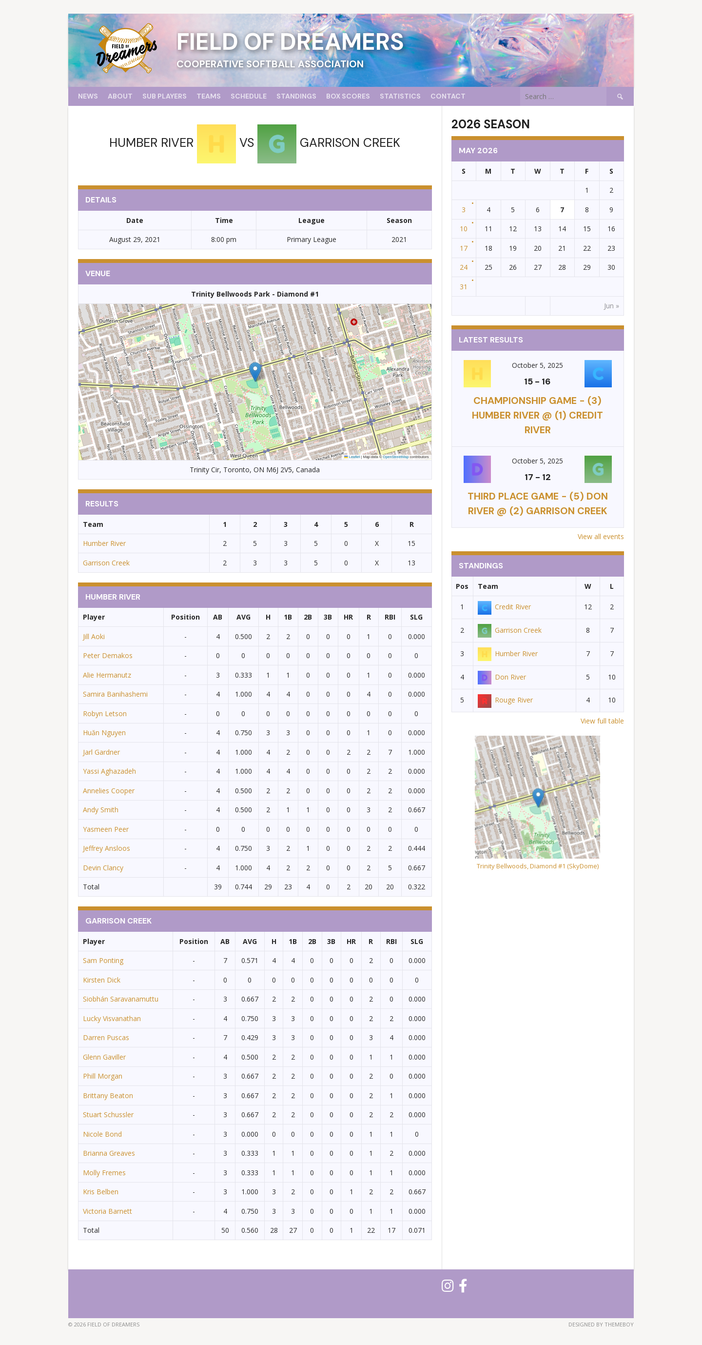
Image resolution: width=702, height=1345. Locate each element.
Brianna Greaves (109, 1153)
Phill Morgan (102, 1076)
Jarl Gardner (101, 752)
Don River (502, 677)
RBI (390, 617)
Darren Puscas (106, 1037)
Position (185, 617)
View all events (601, 536)
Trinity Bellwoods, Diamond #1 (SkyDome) (538, 866)
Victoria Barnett (107, 1211)
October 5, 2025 (537, 365)
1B (288, 617)
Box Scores (348, 96)
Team (488, 586)
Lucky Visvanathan (112, 1018)
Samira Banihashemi (115, 694)
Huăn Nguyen (104, 732)
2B (308, 617)
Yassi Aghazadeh (109, 771)
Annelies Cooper (109, 790)
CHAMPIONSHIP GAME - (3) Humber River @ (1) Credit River (537, 415)
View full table (602, 720)
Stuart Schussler (108, 1114)
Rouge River (505, 699)
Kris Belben (100, 1191)
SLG (416, 617)
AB (217, 617)
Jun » (611, 305)
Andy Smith (100, 809)
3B (328, 617)
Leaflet (352, 457)
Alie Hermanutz (107, 675)
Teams (208, 96)
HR (348, 617)
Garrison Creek (106, 562)
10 (464, 228)
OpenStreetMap (396, 457)
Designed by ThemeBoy (601, 1324)
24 (464, 267)
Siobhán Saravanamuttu (120, 999)
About (120, 96)
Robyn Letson (105, 713)
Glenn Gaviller (104, 1057)
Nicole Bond (102, 1134)
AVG (243, 617)
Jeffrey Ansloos (106, 848)
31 (464, 286)
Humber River (104, 543)
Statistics (400, 96)
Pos (462, 586)
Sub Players (164, 96)
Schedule (249, 96)
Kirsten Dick (101, 979)
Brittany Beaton (108, 1095)
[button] (255, 372)
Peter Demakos (108, 655)
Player (94, 617)
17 (464, 248)
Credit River (504, 606)
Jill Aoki (94, 636)
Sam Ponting (103, 960)
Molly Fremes (104, 1172)
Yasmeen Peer (106, 829)
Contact (448, 96)
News (88, 96)
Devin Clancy (103, 867)
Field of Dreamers (290, 41)
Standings (296, 96)
